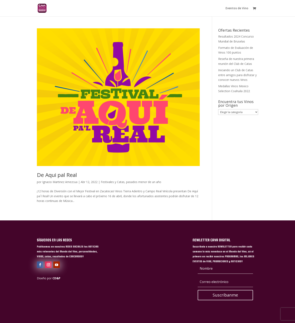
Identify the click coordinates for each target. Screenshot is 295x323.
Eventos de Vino (237, 8)
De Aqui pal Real (57, 175)
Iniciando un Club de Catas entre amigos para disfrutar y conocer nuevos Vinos (237, 75)
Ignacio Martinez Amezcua (59, 182)
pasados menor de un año (143, 182)
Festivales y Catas (113, 182)
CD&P (56, 278)
